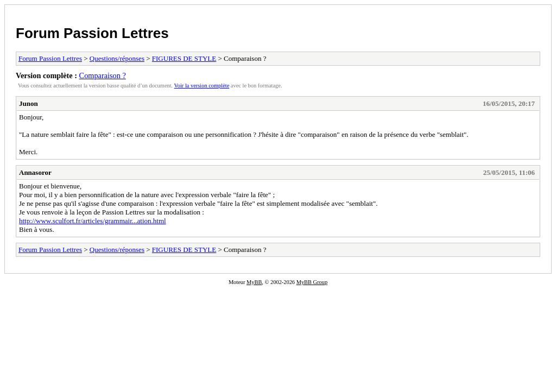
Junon (28, 103)
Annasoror (35, 172)
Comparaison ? (102, 75)
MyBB (254, 282)
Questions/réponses (117, 58)
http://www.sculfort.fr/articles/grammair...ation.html (92, 221)
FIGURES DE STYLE (184, 58)
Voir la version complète (202, 86)
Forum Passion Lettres (92, 33)
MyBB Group (311, 282)
